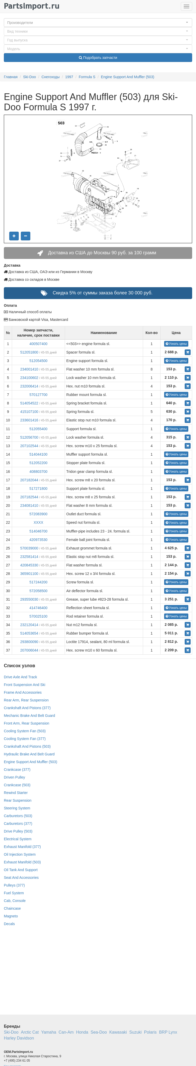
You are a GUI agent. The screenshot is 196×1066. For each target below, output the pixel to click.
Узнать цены (176, 344)
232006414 (29, 386)
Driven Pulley (14, 777)
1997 (69, 77)
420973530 (39, 540)
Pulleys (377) (14, 885)
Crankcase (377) (17, 769)
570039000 (29, 548)
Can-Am (66, 1032)
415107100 (29, 412)
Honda (82, 1032)
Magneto (11, 916)
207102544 (29, 446)
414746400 (39, 608)
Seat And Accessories (21, 877)
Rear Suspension (17, 800)
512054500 (39, 361)
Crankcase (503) (17, 785)
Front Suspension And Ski (24, 685)
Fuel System (14, 893)
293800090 (29, 642)
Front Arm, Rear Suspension (26, 723)
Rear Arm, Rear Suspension (26, 700)
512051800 (29, 352)
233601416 (29, 420)
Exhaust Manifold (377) (22, 847)
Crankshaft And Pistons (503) (27, 746)
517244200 (39, 582)
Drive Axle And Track (20, 677)
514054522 (29, 403)
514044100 (39, 454)
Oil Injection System (20, 854)
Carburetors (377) (18, 823)
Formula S (87, 77)
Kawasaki (118, 1032)
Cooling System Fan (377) (25, 739)
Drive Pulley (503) (18, 831)
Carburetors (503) (18, 816)
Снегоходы (50, 77)
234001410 (29, 369)
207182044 (29, 480)
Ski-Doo (29, 77)
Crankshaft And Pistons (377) (27, 708)
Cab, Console (15, 901)
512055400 (39, 429)
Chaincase (12, 908)
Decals (9, 924)
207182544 (29, 497)
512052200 (39, 463)
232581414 (29, 557)
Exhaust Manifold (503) (22, 862)
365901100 (29, 574)
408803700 (39, 471)
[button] (98, 22)
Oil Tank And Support (21, 870)
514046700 (39, 531)
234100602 (29, 378)
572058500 (39, 591)
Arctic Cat (30, 1032)
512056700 (29, 437)
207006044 (29, 650)
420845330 (29, 565)
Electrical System (17, 839)
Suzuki (135, 1032)
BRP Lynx (168, 1032)
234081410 (29, 505)
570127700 (39, 395)
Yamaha (48, 1032)
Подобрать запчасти (98, 58)
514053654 (29, 633)
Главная (10, 77)
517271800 (39, 488)
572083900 (39, 514)
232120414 (29, 625)
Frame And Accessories (23, 692)
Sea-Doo (99, 1032)
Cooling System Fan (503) (25, 731)
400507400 (39, 344)
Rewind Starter (16, 793)
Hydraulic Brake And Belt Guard (29, 754)
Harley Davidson (19, 1038)
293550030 (29, 599)
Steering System (17, 808)
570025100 (39, 616)
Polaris (150, 1032)
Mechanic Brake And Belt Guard (29, 715)
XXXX (38, 522)
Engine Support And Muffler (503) (127, 77)
